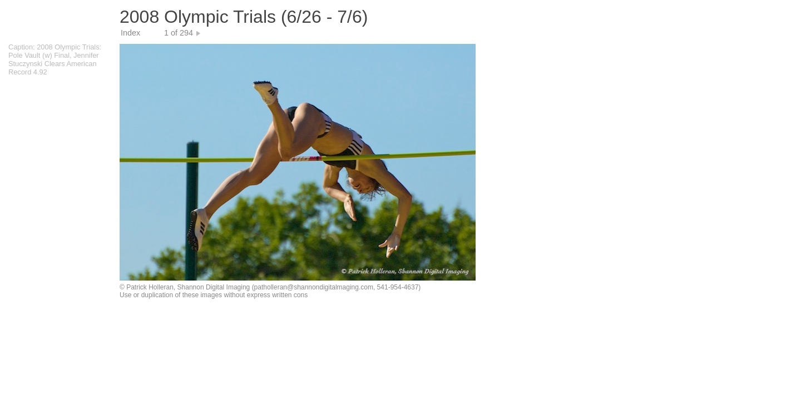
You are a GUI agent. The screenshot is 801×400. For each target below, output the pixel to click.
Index (130, 32)
